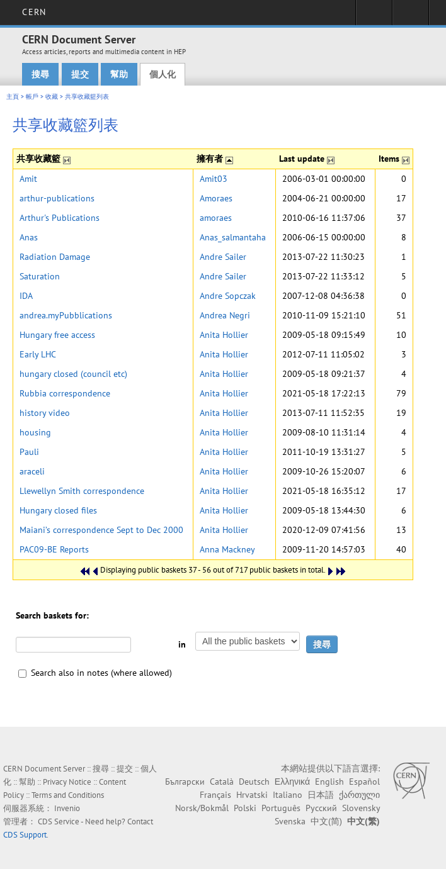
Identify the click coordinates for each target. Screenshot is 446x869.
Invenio (67, 808)
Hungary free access (57, 334)
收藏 (51, 97)
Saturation (40, 276)
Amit (28, 178)
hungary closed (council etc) (73, 373)
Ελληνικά (292, 781)
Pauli (29, 451)
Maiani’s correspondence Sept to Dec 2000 (101, 529)
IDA (26, 295)
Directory (410, 16)
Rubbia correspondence (65, 393)
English (329, 781)
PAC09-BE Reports (54, 549)
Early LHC (38, 354)
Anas (29, 237)
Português (280, 808)
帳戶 (32, 97)
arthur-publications (57, 198)
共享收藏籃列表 (87, 97)
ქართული (359, 794)
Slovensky (361, 808)
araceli (32, 471)
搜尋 (40, 74)
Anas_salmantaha (233, 237)
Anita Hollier (224, 334)
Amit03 (213, 178)
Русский (321, 808)
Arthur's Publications (60, 217)
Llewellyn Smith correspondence (82, 490)
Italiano (287, 794)
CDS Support (25, 834)
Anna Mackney (227, 549)
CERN (33, 12)
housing (35, 432)
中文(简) (326, 821)
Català (222, 781)
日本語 (320, 794)
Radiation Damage (55, 256)
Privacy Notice (67, 781)
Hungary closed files (58, 510)
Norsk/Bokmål (202, 808)
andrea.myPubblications (66, 315)
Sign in (374, 16)
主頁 (12, 97)
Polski (245, 808)
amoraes (216, 217)
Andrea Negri (225, 315)
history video (45, 412)
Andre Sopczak (228, 295)
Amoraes (216, 198)
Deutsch (254, 781)
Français (215, 794)
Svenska (290, 821)
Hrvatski (252, 794)
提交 (80, 74)
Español (364, 781)
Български (185, 781)
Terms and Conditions (67, 795)
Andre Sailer (223, 256)
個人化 (162, 74)
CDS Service (58, 821)
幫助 (119, 74)
